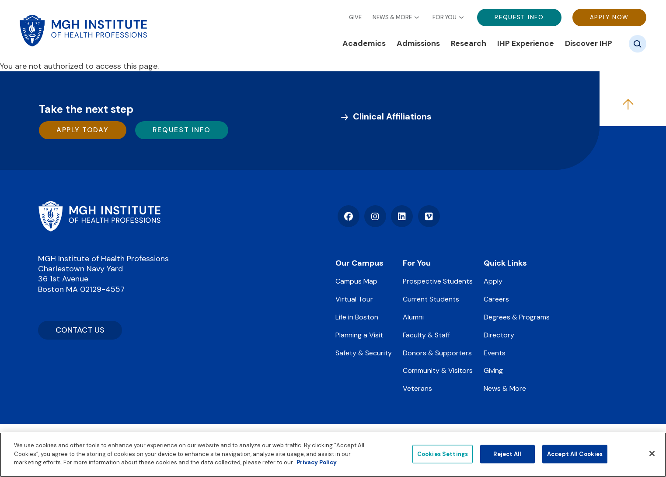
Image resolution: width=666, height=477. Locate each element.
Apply (493, 281)
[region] (333, 454)
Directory (499, 335)
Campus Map (356, 281)
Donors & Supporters (437, 353)
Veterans (417, 388)
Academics (364, 44)
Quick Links (505, 263)
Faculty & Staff (426, 335)
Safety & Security (363, 353)
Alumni (413, 317)
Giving (493, 370)
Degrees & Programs (517, 317)
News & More (392, 17)
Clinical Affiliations (392, 116)
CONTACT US (80, 330)
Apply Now (609, 17)
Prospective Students (438, 281)
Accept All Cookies (575, 454)
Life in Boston (356, 317)
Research (468, 44)
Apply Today (82, 129)
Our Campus (359, 263)
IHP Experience (525, 44)
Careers (496, 299)
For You (444, 17)
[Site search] (637, 44)
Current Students (431, 299)
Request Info (519, 17)
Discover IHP (588, 44)
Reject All (507, 454)
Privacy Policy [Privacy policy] (316, 462)
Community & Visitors (438, 370)
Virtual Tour (354, 299)
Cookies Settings (442, 454)
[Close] (652, 453)
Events (495, 353)
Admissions (418, 44)
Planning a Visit (359, 335)
